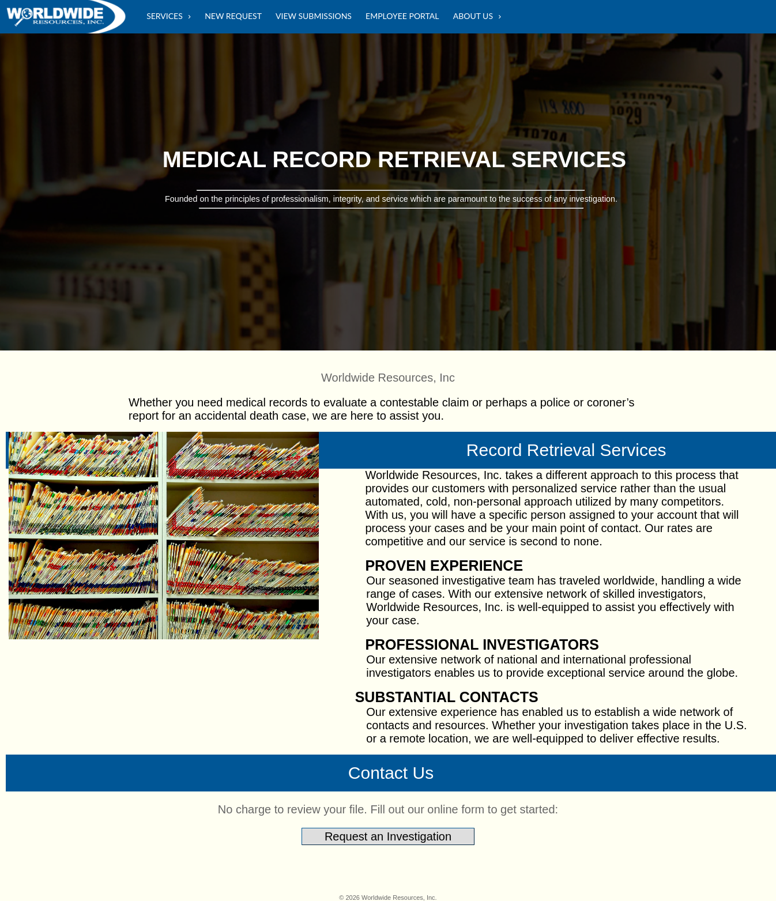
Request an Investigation (388, 836)
